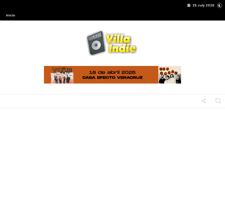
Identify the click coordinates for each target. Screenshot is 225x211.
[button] (219, 5)
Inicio (10, 15)
